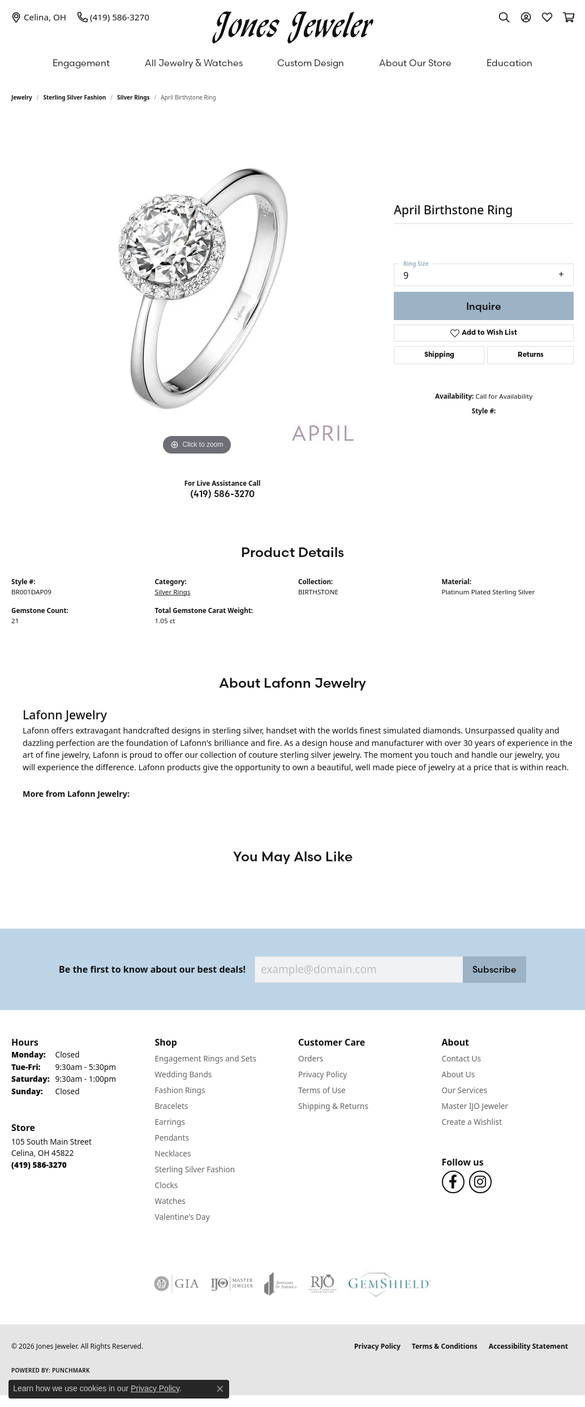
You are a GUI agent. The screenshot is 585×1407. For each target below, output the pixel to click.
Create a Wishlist (472, 1121)
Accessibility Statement (528, 1346)
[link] (38, 17)
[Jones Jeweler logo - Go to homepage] (292, 24)
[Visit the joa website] (280, 1284)
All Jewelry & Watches (194, 62)
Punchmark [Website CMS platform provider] (71, 1370)
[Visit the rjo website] (322, 1284)
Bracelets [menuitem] (171, 1105)
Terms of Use (322, 1090)
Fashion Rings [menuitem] (180, 1090)
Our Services (465, 1090)
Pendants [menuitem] (172, 1137)
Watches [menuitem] (170, 1200)
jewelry (21, 97)
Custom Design (310, 62)
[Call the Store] (39, 1164)
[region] (197, 288)
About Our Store (415, 62)
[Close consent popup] (220, 1389)
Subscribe (494, 969)
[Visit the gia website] (176, 1284)
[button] (504, 17)
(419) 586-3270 (222, 493)
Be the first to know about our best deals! (152, 969)
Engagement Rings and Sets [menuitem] (205, 1058)
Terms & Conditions (445, 1346)
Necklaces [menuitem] (173, 1153)
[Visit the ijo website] (231, 1284)
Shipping (439, 355)
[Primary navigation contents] (292, 62)
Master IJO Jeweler (475, 1105)
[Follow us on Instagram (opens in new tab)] (480, 1182)
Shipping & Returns (333, 1105)
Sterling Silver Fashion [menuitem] (195, 1169)
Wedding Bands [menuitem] (183, 1074)
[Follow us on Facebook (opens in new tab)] (453, 1182)
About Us (458, 1074)
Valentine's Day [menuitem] (182, 1216)
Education (509, 62)
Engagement (81, 62)
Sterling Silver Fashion (75, 97)
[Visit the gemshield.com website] (389, 1284)
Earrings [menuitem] (170, 1121)
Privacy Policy (322, 1074)
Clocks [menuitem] (166, 1185)
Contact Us (461, 1058)
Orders (310, 1058)
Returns (531, 355)
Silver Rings (133, 97)
